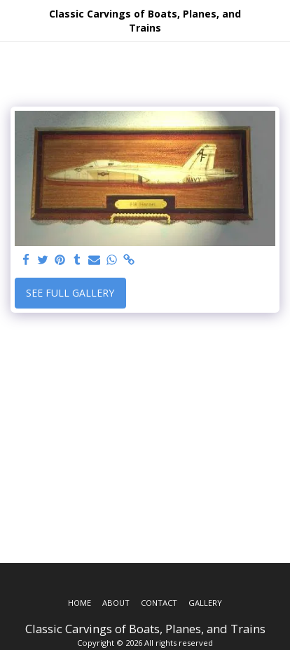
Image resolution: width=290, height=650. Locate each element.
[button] (15, 20)
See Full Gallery (70, 292)
